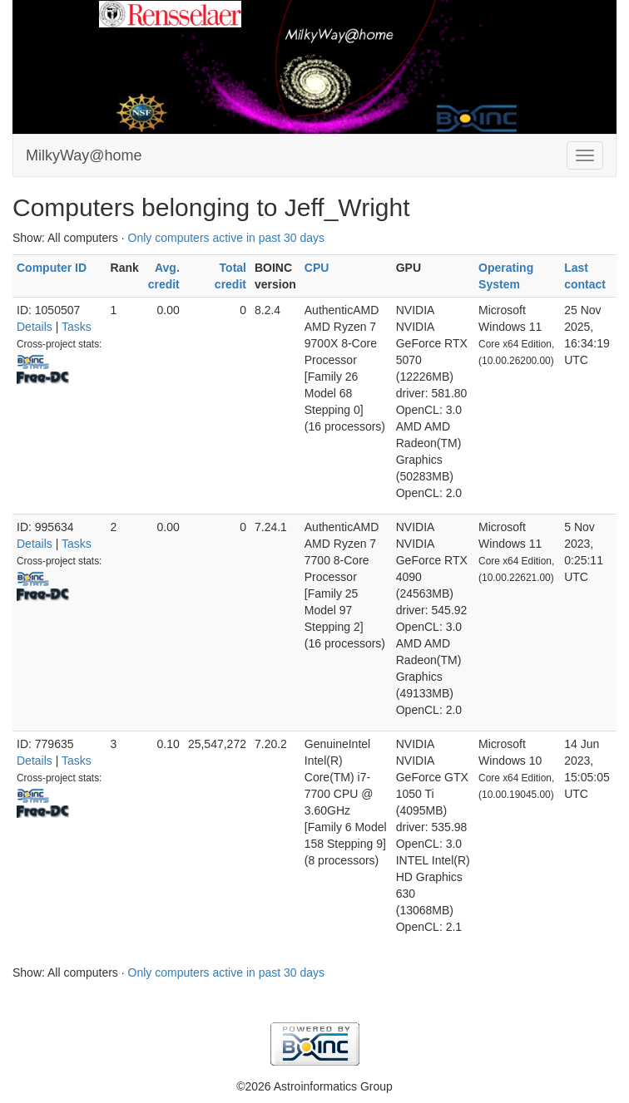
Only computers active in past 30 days (226, 237)
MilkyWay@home (84, 155)
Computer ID (52, 267)
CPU (317, 267)
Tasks (77, 326)
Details (34, 326)
